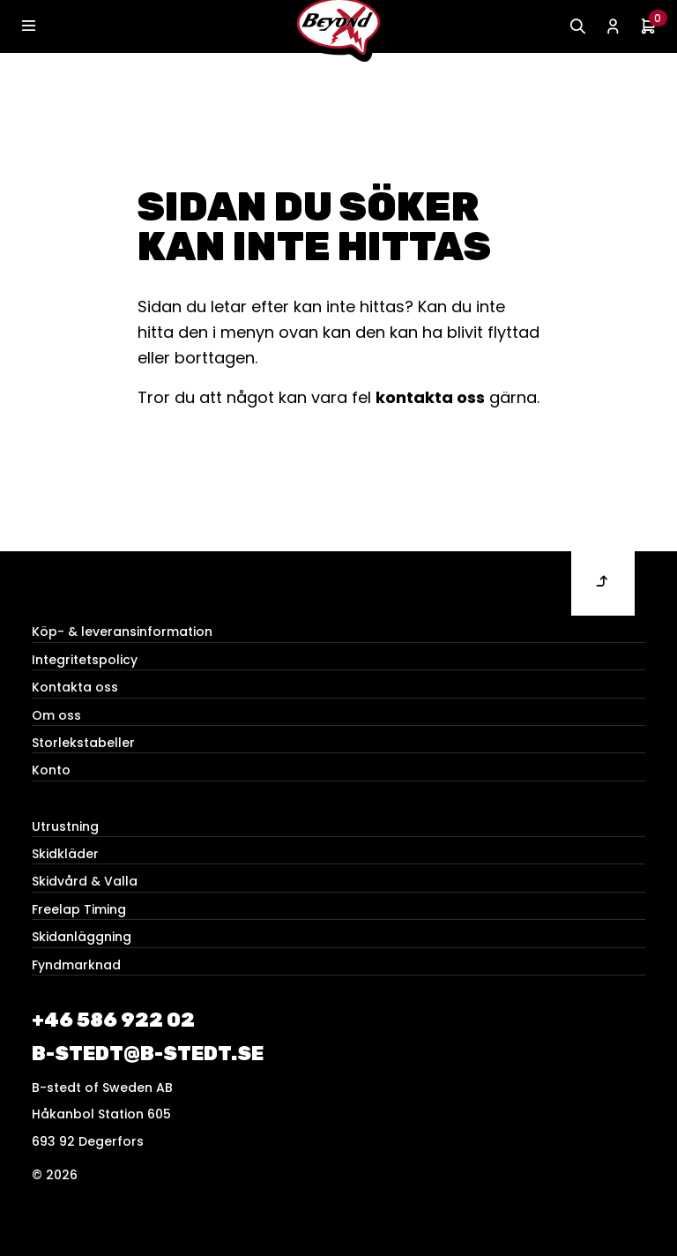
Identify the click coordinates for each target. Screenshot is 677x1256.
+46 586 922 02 (113, 1020)
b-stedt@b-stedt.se (148, 1053)
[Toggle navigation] (28, 26)
